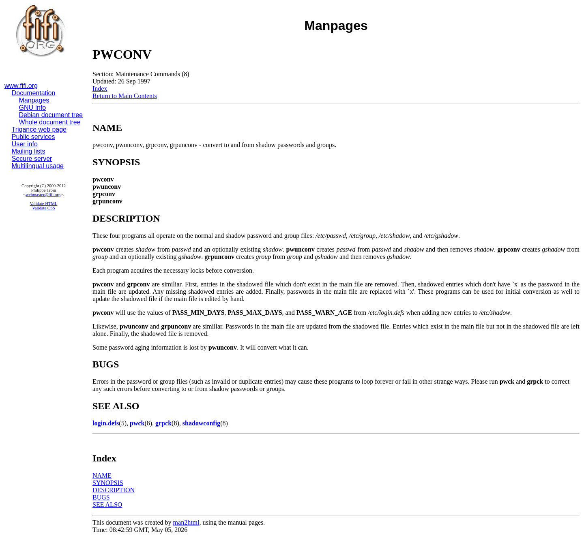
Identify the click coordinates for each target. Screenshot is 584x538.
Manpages (34, 100)
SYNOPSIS (107, 482)
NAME (102, 475)
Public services (33, 136)
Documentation (34, 93)
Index (99, 88)
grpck (163, 423)
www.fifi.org (21, 85)
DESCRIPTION (113, 490)
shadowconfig (201, 423)
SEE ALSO (107, 504)
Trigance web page (39, 129)
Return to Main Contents (124, 95)
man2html (186, 522)
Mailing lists (28, 151)
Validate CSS (43, 208)
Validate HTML (44, 203)
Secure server (32, 158)
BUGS (101, 497)
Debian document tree (51, 114)
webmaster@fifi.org (43, 194)
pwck (137, 423)
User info (25, 144)
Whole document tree (50, 122)
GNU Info (32, 107)
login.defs (105, 423)
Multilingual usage (38, 165)
